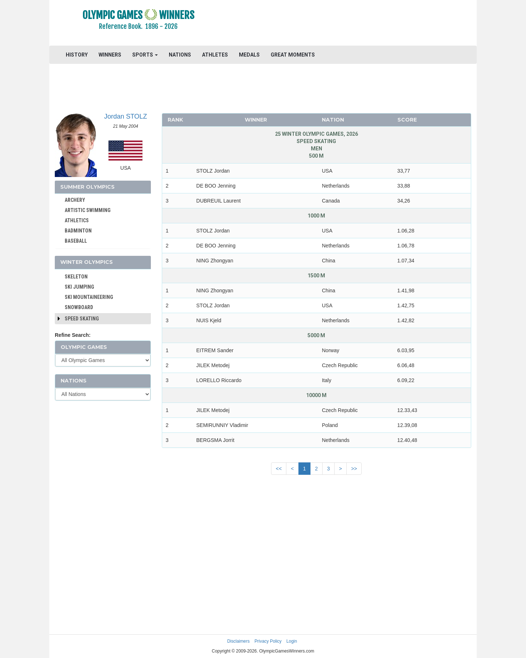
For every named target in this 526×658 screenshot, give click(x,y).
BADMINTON (78, 231)
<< (279, 469)
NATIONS (180, 55)
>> (354, 469)
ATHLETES (215, 55)
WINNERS (110, 55)
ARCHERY (75, 200)
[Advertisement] (352, 23)
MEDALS (249, 55)
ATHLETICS (77, 220)
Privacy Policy (268, 641)
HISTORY (77, 55)
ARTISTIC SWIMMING (88, 210)
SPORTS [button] (145, 55)
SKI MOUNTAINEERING (89, 297)
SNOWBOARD (79, 307)
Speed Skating (82, 319)
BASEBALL (76, 241)
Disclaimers (238, 641)
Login (291, 641)
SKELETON (76, 277)
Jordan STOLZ (125, 116)
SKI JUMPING (79, 287)
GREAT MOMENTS (293, 55)
